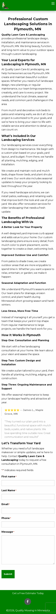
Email (5, 504)
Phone (6, 518)
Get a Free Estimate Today (28, 593)
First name (8, 476)
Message (7, 532)
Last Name (8, 490)
